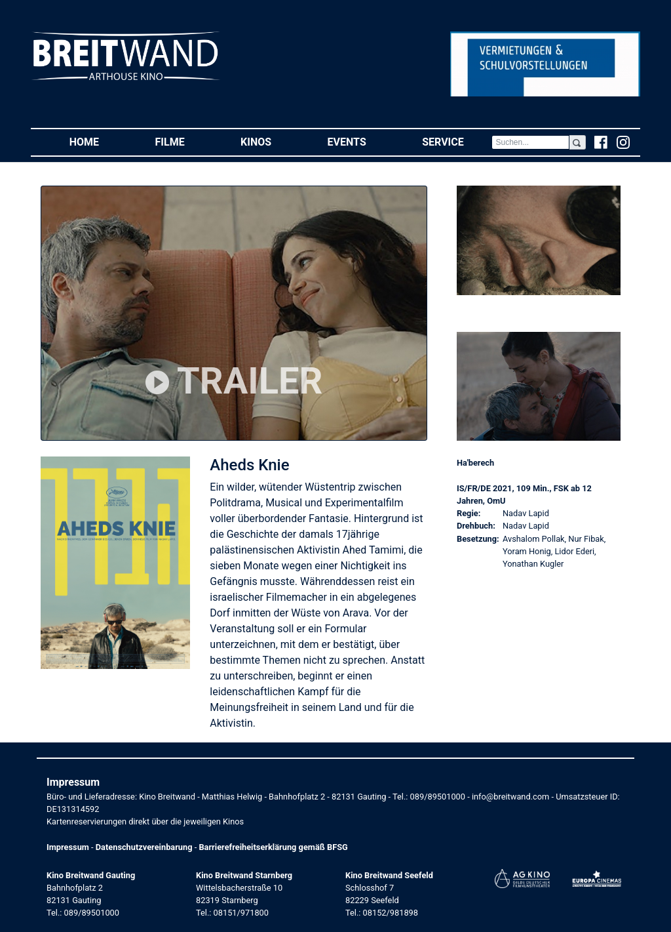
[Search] (530, 142)
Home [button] (98, 141)
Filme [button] (184, 141)
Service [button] (456, 141)
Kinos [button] (269, 141)
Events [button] (361, 141)
